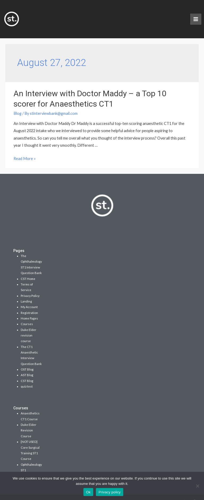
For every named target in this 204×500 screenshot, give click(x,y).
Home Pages (29, 310)
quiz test (27, 378)
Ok (88, 492)
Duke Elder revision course (28, 327)
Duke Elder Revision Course (28, 422)
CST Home (28, 270)
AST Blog (27, 367)
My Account (29, 299)
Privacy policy (110, 492)
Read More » (25, 150)
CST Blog (27, 373)
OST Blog (27, 361)
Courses (27, 316)
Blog (18, 105)
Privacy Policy (30, 287)
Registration (29, 304)
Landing (26, 293)
